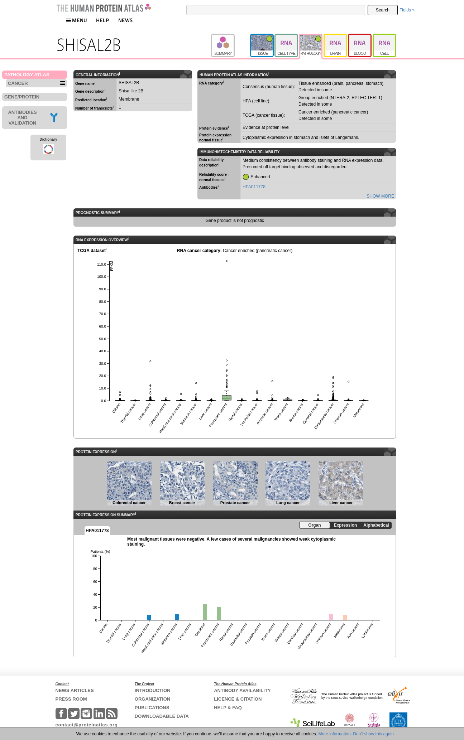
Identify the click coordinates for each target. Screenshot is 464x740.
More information (335, 733)
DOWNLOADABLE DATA (162, 716)
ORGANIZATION (152, 699)
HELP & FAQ (228, 707)
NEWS (125, 20)
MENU (76, 20)
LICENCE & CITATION (238, 699)
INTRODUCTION (153, 690)
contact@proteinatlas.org (87, 724)
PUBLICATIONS (152, 707)
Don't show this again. (374, 733)
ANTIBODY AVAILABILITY (242, 690)
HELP (102, 20)
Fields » (407, 10)
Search (382, 10)
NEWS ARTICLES (75, 690)
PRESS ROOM (71, 699)
